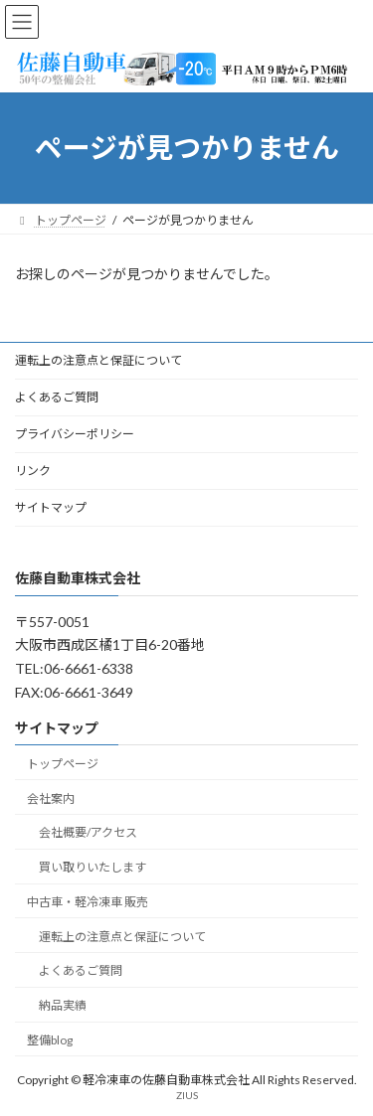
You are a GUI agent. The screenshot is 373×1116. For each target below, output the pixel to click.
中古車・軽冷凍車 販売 (87, 900)
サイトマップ (51, 507)
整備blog (50, 1040)
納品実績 (63, 1005)
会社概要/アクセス (88, 832)
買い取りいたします (92, 867)
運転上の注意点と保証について (98, 360)
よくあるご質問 (56, 397)
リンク (33, 470)
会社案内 (51, 797)
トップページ (62, 762)
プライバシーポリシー (74, 433)
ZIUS (187, 1095)
